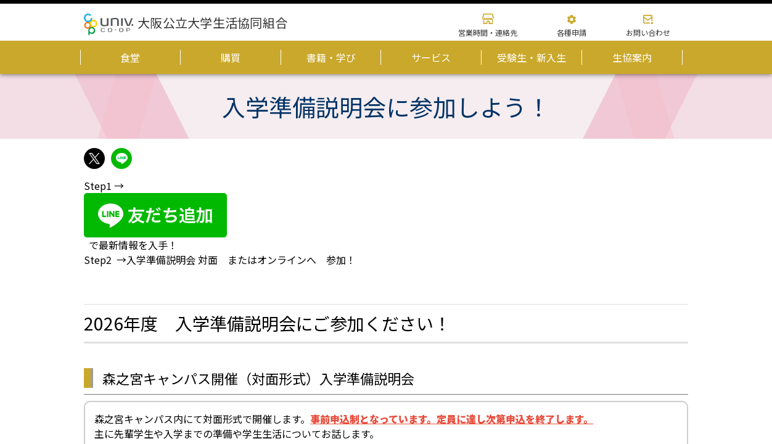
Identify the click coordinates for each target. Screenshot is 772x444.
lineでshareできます (121, 158)
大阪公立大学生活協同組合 (212, 22)
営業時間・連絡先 (487, 32)
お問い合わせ (648, 32)
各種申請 (571, 32)
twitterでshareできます (94, 158)
